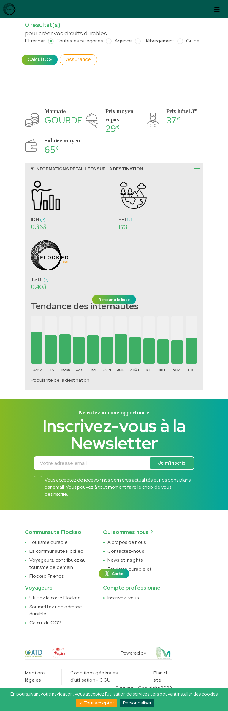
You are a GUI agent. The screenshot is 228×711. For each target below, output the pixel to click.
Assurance (78, 59)
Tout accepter (96, 703)
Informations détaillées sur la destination (89, 168)
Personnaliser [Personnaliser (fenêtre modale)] (137, 703)
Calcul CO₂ (40, 59)
